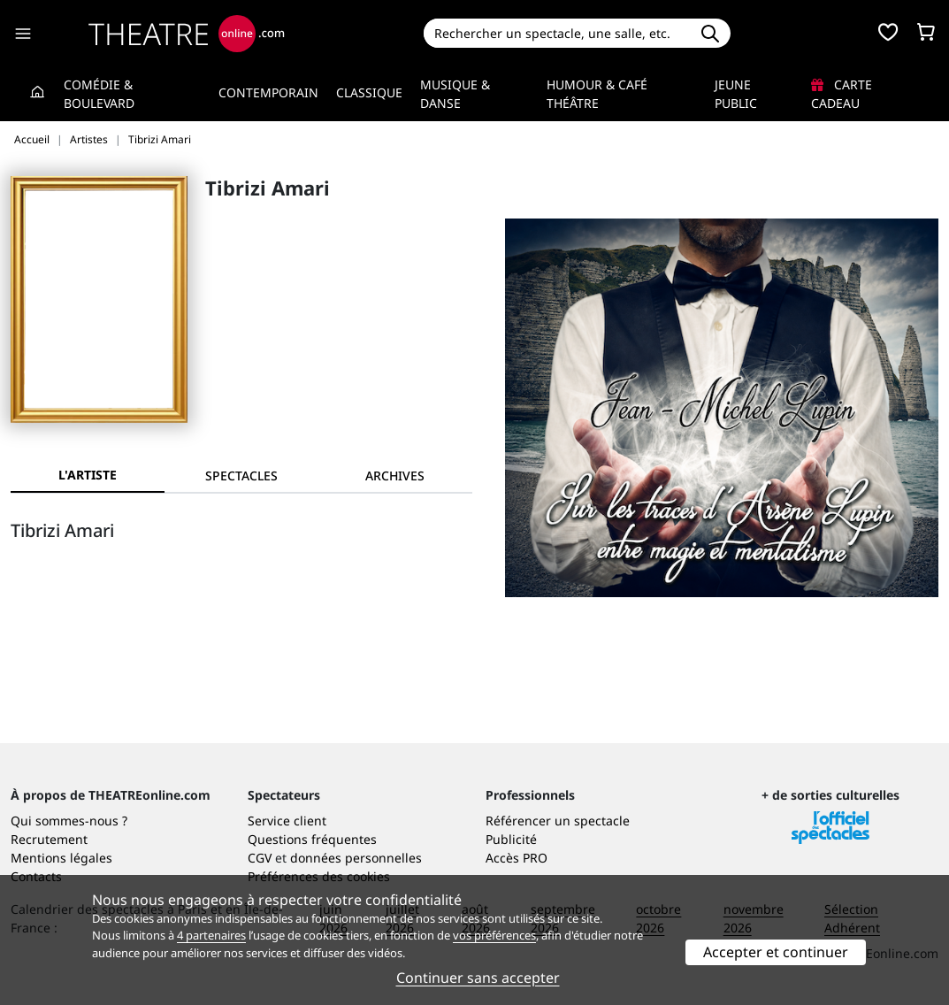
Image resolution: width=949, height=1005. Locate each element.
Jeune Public (736, 93)
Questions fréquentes (312, 839)
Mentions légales (61, 857)
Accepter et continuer (775, 952)
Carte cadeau (841, 93)
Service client (287, 820)
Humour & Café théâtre (597, 93)
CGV (260, 857)
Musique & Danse (455, 93)
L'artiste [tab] (87, 474)
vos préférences (494, 935)
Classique (369, 92)
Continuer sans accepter (478, 977)
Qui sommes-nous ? (69, 820)
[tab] (241, 475)
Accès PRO (516, 857)
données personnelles (356, 857)
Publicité (511, 839)
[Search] (557, 33)
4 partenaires (211, 935)
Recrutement (49, 839)
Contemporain (268, 92)
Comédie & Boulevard (99, 93)
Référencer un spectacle (558, 820)
